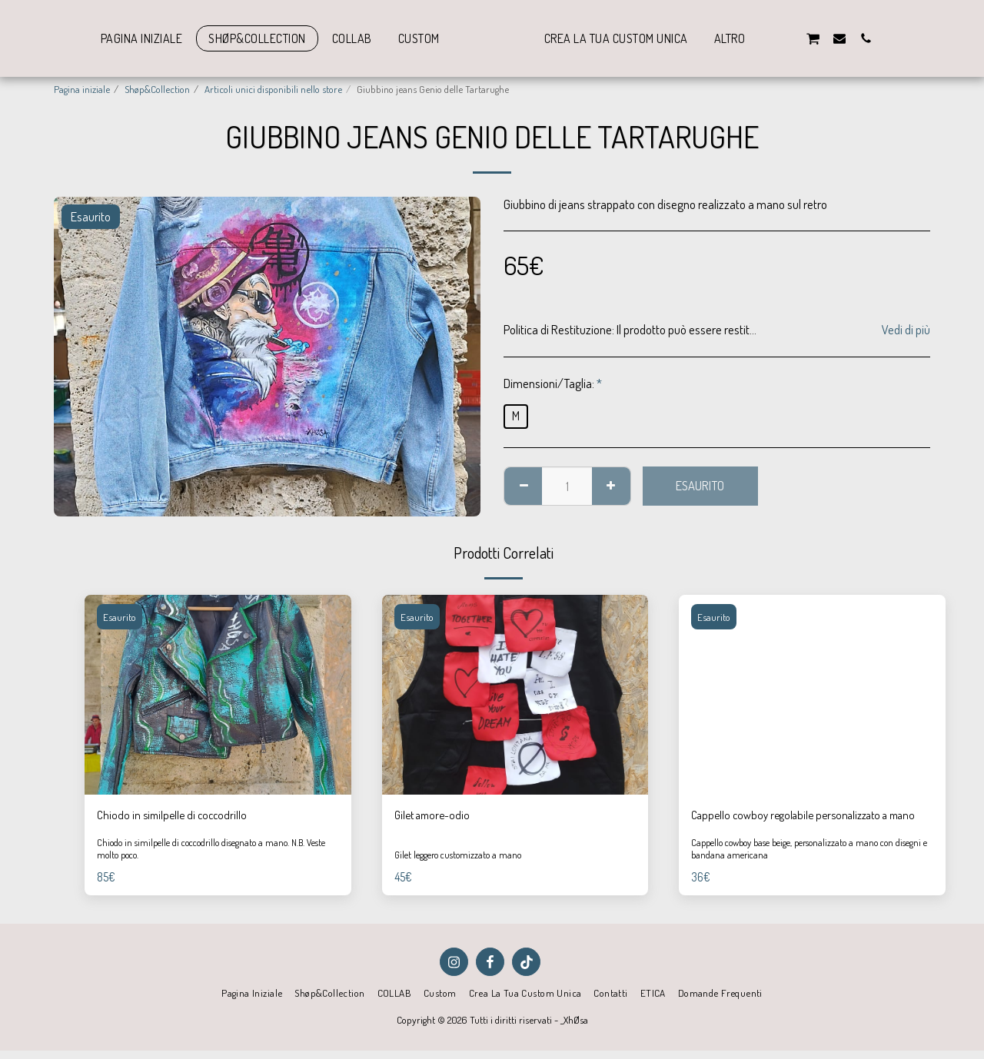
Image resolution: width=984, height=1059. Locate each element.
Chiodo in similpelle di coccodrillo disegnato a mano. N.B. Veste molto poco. (208, 869)
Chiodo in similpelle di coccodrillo (175, 816)
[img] (218, 695)
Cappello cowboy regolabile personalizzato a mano (798, 825)
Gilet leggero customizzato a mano (462, 865)
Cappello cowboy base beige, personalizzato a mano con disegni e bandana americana (802, 869)
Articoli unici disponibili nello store (273, 88)
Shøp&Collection (157, 88)
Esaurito (700, 485)
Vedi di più (906, 329)
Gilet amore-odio (435, 816)
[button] (819, 38)
